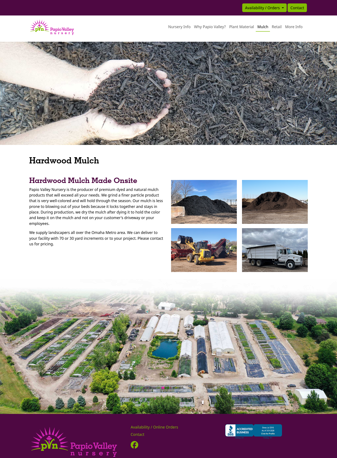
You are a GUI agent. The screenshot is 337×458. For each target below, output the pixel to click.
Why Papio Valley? (210, 26)
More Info (294, 26)
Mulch (262, 26)
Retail (277, 26)
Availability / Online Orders (154, 427)
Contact (297, 7)
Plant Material (241, 26)
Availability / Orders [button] (263, 7)
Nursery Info (179, 26)
